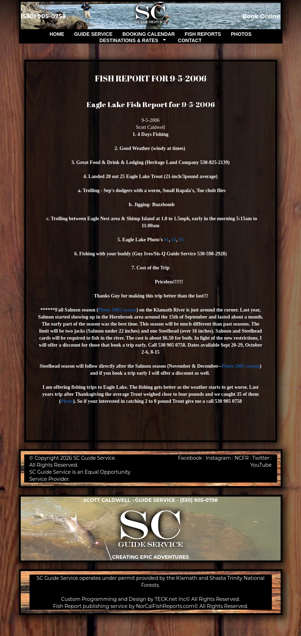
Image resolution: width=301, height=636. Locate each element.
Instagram (218, 458)
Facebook (190, 458)
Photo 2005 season (117, 310)
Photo (67, 401)
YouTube (260, 465)
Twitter (260, 458)
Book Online (261, 16)
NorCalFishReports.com (165, 606)
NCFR (242, 458)
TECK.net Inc (170, 599)
